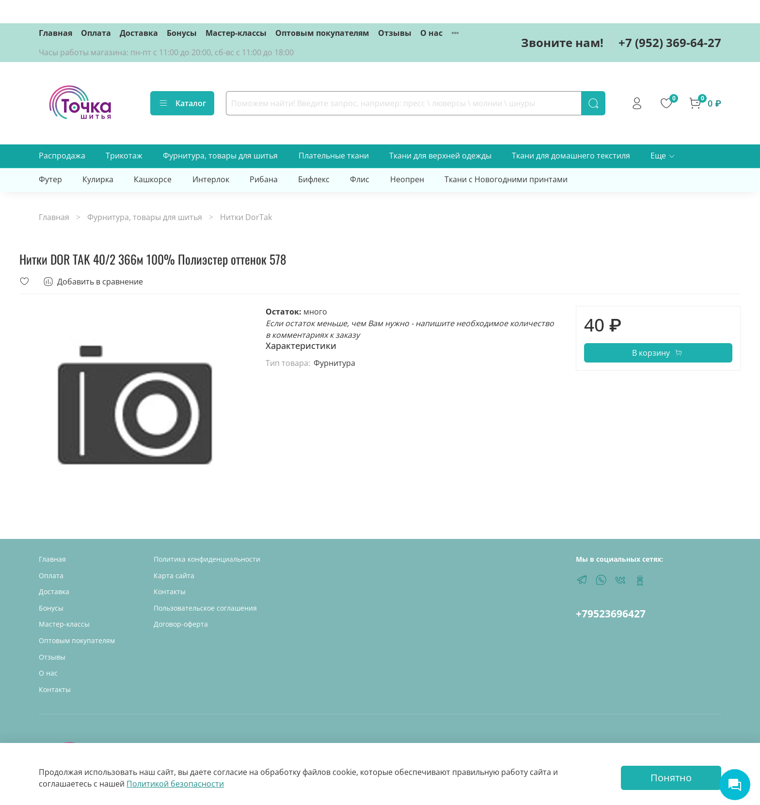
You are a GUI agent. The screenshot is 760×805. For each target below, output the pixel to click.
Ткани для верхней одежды (440, 155)
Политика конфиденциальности (207, 559)
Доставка (139, 33)
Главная (55, 33)
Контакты (55, 689)
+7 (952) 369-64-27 (669, 42)
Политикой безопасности (175, 783)
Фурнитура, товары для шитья (220, 155)
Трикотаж (124, 155)
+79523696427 (611, 613)
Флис (359, 179)
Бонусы (182, 33)
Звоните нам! (562, 42)
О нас (431, 33)
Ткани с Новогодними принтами (506, 179)
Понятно (671, 777)
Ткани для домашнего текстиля (571, 155)
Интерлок (210, 179)
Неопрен (407, 179)
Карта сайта (174, 575)
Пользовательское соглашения (205, 608)
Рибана (264, 179)
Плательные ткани (334, 155)
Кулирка (97, 179)
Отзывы (395, 33)
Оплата (96, 33)
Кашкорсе (153, 179)
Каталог (182, 103)
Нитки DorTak (246, 217)
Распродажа (62, 155)
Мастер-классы (236, 33)
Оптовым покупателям (322, 33)
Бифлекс (314, 179)
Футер (50, 179)
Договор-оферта (181, 624)
